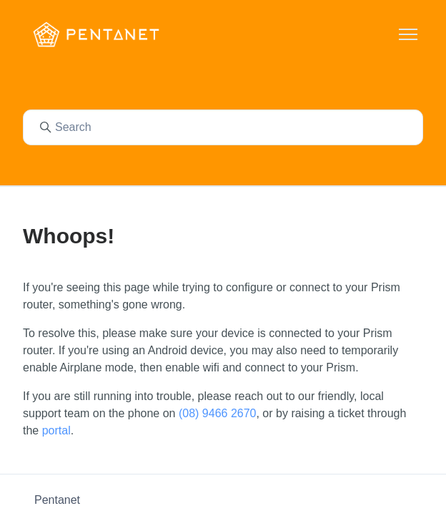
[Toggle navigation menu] (408, 34)
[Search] (223, 127)
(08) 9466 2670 (218, 413)
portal (56, 430)
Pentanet (57, 500)
